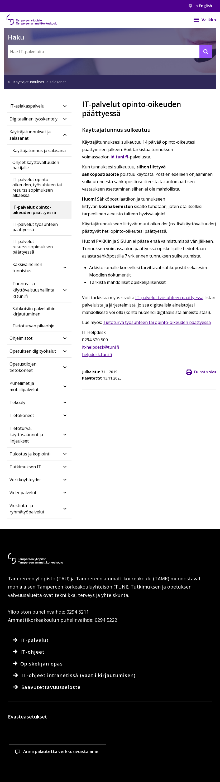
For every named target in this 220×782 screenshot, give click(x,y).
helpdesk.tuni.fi (97, 354)
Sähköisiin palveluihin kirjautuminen (33, 311)
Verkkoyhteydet (25, 480)
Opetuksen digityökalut (32, 351)
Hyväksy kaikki (100, 768)
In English (200, 5)
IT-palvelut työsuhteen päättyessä (35, 226)
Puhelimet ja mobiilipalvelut (24, 386)
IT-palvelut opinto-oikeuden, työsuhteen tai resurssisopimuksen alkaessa (37, 187)
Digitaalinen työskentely (33, 119)
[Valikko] (201, 20)
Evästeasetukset (38, 768)
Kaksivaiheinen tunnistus (27, 267)
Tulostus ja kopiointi (29, 454)
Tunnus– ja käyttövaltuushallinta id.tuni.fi (33, 290)
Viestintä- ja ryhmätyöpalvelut (26, 509)
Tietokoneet (21, 415)
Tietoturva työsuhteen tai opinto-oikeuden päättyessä (157, 322)
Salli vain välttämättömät (162, 768)
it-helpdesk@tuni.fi (100, 347)
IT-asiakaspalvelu (26, 106)
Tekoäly (17, 402)
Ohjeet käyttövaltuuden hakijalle (35, 165)
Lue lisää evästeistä (38, 750)
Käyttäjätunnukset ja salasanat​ (30, 135)
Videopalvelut (22, 493)
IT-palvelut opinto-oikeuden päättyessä (34, 209)
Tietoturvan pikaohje (33, 326)
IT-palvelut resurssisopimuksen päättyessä (32, 247)
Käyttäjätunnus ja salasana (39, 150)
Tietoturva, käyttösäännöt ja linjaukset (26, 434)
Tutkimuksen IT (25, 467)
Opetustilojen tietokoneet (22, 367)
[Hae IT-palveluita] (110, 51)
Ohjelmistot (20, 338)
